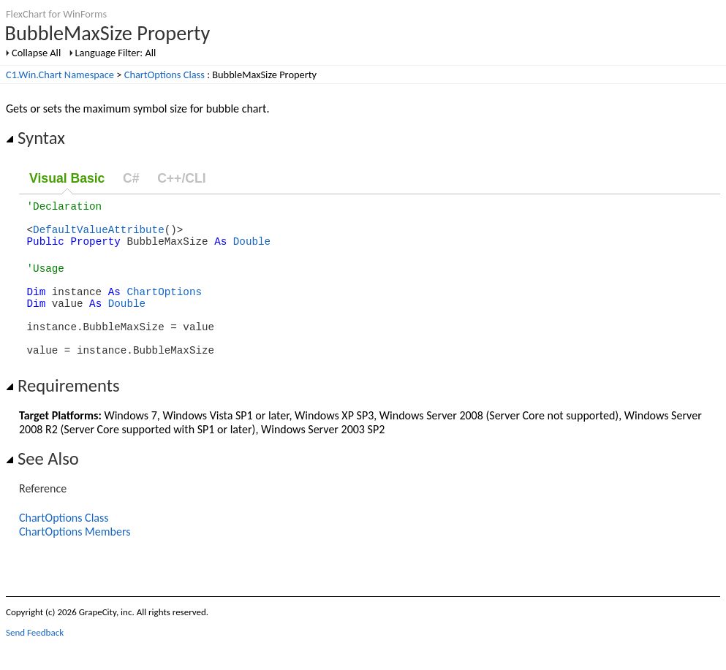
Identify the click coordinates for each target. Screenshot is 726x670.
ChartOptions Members (74, 558)
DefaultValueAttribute (99, 236)
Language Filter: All (115, 52)
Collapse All (36, 52)
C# (131, 178)
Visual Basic (67, 178)
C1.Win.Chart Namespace (60, 74)
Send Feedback (35, 658)
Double (252, 249)
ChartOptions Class (164, 74)
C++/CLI (181, 178)
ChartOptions (164, 306)
